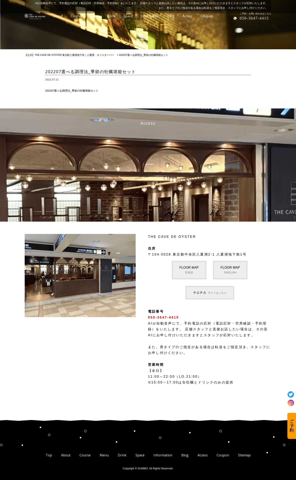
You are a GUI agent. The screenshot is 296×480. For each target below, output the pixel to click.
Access (203, 455)
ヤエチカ (210, 292)
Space (140, 455)
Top (49, 455)
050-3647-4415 (254, 18)
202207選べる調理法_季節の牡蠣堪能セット (71, 90)
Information (163, 455)
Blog (184, 455)
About (66, 455)
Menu (104, 455)
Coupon (223, 455)
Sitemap (244, 455)
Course (85, 455)
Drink (122, 455)
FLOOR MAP (189, 270)
